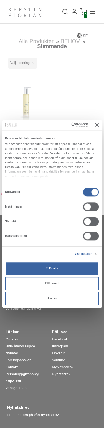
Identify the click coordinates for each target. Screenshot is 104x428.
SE (83, 35)
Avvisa (52, 298)
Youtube (58, 360)
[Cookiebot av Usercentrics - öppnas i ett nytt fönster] (65, 125)
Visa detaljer (83, 254)
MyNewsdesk (62, 367)
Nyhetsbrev (61, 374)
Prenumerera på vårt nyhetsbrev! (33, 415)
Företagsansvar (18, 360)
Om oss (12, 339)
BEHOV (71, 41)
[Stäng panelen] (97, 125)
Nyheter (12, 353)
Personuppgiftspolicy (22, 374)
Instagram (60, 346)
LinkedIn (59, 353)
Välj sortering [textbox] (20, 63)
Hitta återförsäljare (20, 346)
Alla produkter (36, 41)
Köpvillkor (13, 381)
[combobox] (22, 63)
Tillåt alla (52, 268)
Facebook (60, 339)
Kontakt (12, 367)
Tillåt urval (52, 283)
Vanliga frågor (17, 388)
